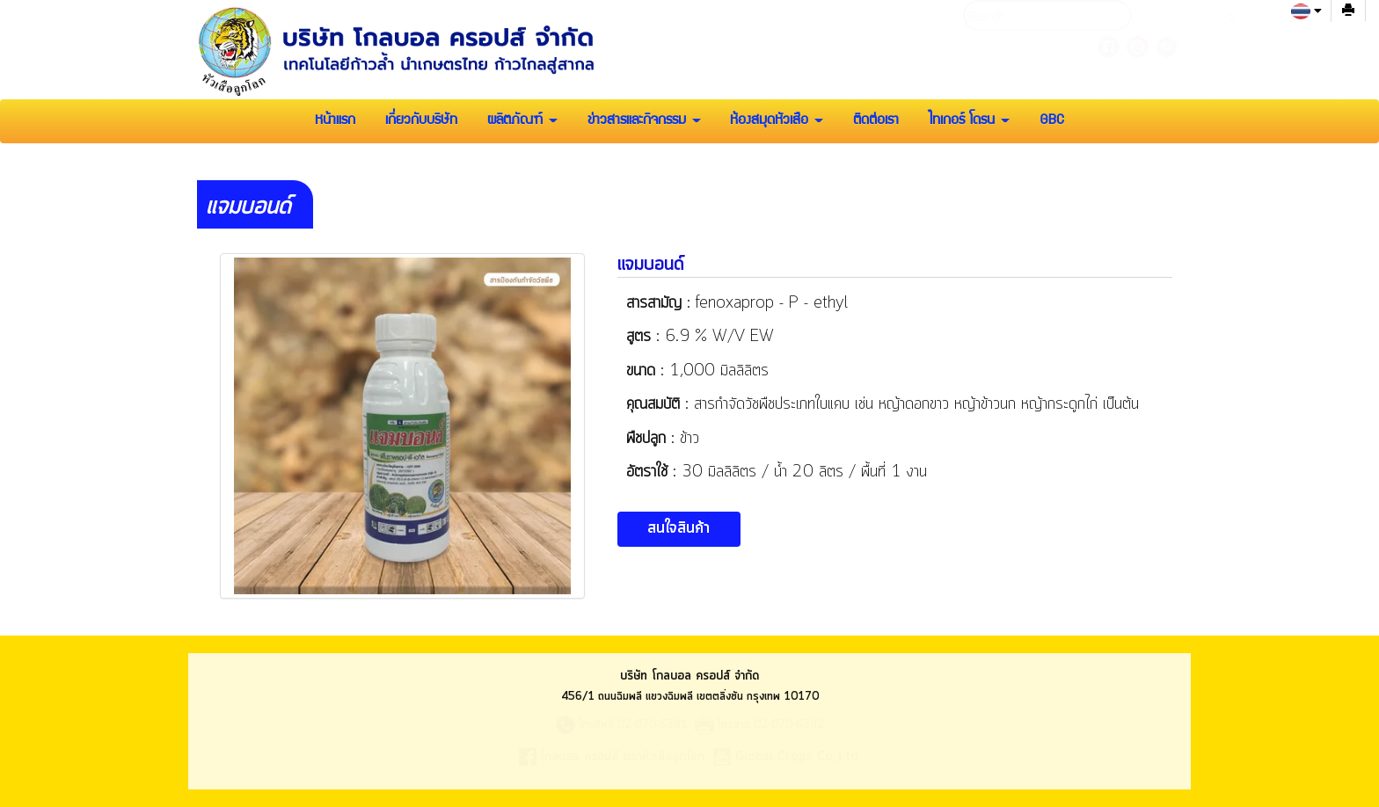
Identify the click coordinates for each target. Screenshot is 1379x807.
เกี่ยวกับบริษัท (421, 121)
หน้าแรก (335, 121)
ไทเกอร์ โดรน (969, 121)
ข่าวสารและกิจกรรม (644, 121)
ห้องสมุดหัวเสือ (776, 121)
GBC (1052, 121)
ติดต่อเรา (876, 121)
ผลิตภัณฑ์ (522, 121)
